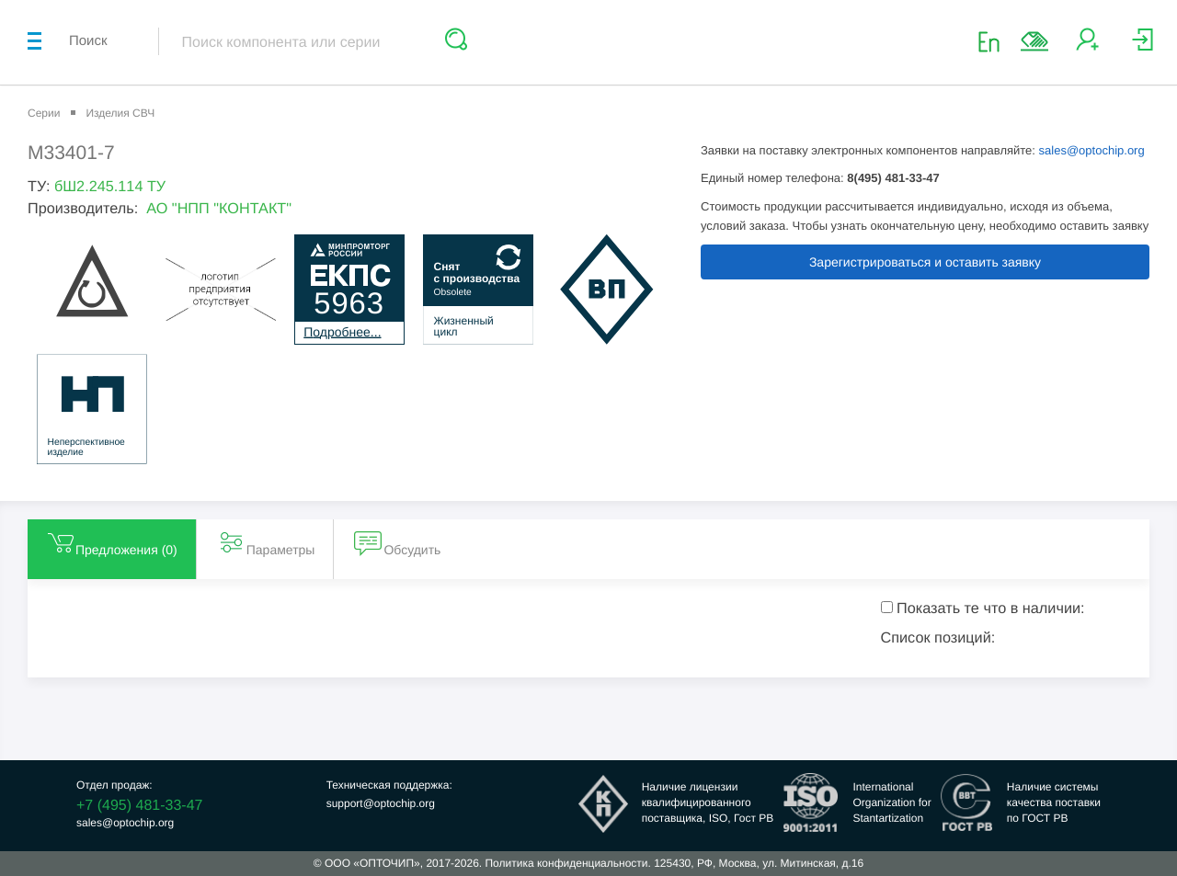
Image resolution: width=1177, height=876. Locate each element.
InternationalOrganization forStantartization (891, 802)
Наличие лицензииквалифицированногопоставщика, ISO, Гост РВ (708, 802)
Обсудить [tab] (397, 542)
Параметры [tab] (266, 542)
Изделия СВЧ (120, 113)
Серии (44, 113)
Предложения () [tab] (111, 542)
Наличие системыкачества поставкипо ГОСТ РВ (1054, 802)
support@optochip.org (380, 803)
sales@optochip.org (1092, 150)
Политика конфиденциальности (566, 863)
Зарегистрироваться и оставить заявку (925, 262)
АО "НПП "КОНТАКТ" (218, 208)
